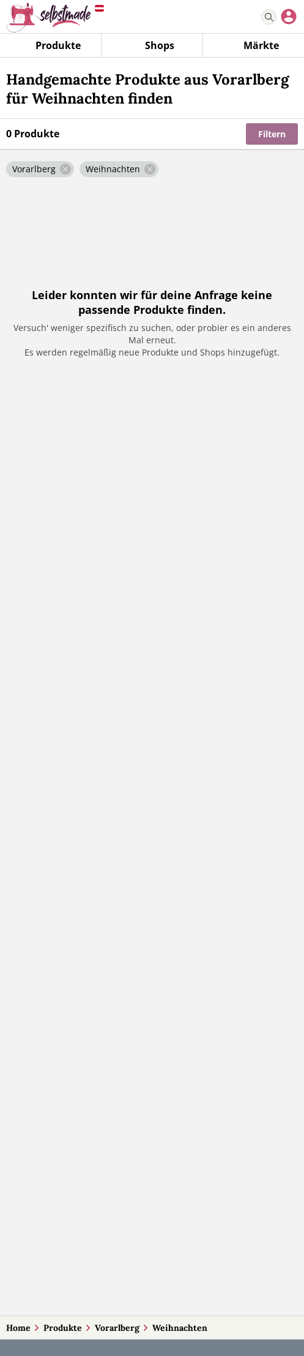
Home (18, 1327)
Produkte (62, 1327)
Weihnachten (179, 1327)
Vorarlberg (117, 1327)
